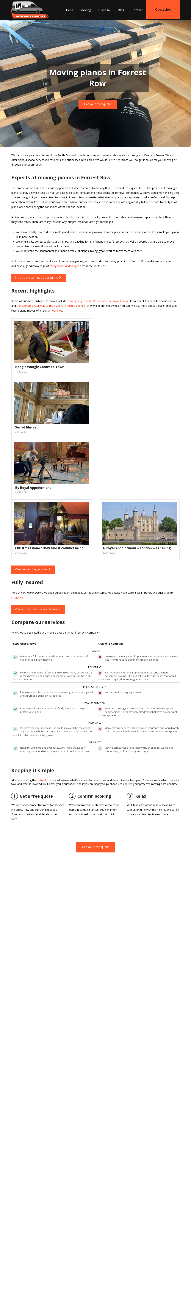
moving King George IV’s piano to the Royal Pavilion (98, 301)
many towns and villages (64, 266)
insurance (17, 597)
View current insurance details (37, 609)
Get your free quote (97, 104)
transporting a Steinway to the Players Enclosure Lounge (51, 305)
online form (44, 780)
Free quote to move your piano (38, 278)
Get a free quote (32, 796)
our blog (57, 310)
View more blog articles (32, 569)
